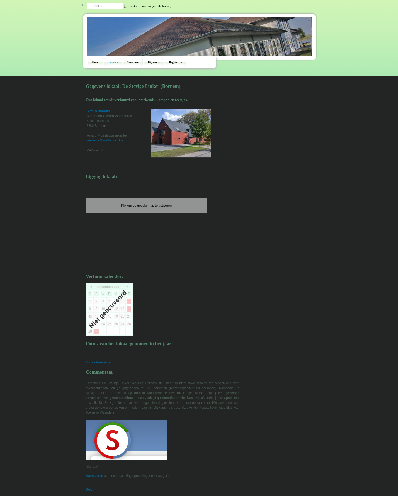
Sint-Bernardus (98, 111)
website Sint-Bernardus (105, 140)
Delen (90, 489)
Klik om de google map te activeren (146, 205)
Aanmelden (94, 476)
